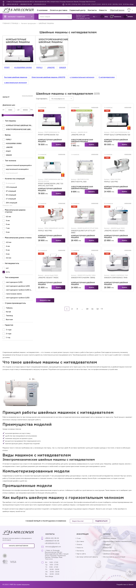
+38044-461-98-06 (12, 4)
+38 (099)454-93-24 (39, 4)
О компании (42, 10)
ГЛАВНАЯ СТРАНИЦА (10, 23)
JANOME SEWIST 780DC (114, 231)
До (18, 110)
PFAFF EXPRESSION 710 (48, 135)
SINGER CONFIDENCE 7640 (115, 278)
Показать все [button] (7, 205)
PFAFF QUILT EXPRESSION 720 (117, 135)
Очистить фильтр (27, 95)
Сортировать (41, 99)
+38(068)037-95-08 (26, 4)
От (3, 110)
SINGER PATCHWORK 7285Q (83, 278)
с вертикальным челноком (15, 82)
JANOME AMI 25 (78, 135)
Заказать (91, 191)
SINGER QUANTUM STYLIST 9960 (83, 232)
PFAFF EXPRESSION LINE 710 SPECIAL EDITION (50, 185)
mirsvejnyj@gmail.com (53, 546)
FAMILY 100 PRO (111, 182)
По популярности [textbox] (58, 99)
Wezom (130, 584)
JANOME (51, 67)
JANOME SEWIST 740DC (48, 278)
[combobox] (61, 98)
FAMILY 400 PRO (45, 231)
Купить (58, 144)
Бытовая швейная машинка (15, 77)
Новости (103, 10)
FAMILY (39, 67)
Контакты (92, 10)
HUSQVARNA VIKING (23, 67)
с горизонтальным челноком (82, 77)
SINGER (62, 67)
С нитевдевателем (107, 77)
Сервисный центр (77, 10)
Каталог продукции (28, 23)
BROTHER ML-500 (78, 182)
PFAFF (7, 67)
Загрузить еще (45, 300)
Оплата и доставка (58, 10)
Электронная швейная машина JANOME (48, 77)
